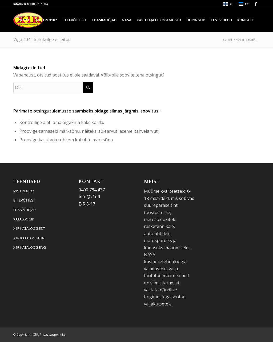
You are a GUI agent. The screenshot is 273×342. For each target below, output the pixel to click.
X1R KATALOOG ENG (29, 247)
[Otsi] (45, 43)
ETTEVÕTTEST (24, 200)
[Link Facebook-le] (256, 4)
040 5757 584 (38, 4)
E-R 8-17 (87, 204)
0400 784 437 (92, 190)
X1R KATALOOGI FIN (29, 238)
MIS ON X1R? (23, 190)
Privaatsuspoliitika (52, 334)
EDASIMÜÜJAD (24, 209)
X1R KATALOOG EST (29, 228)
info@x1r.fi (21, 4)
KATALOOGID (23, 219)
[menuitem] (227, 4)
